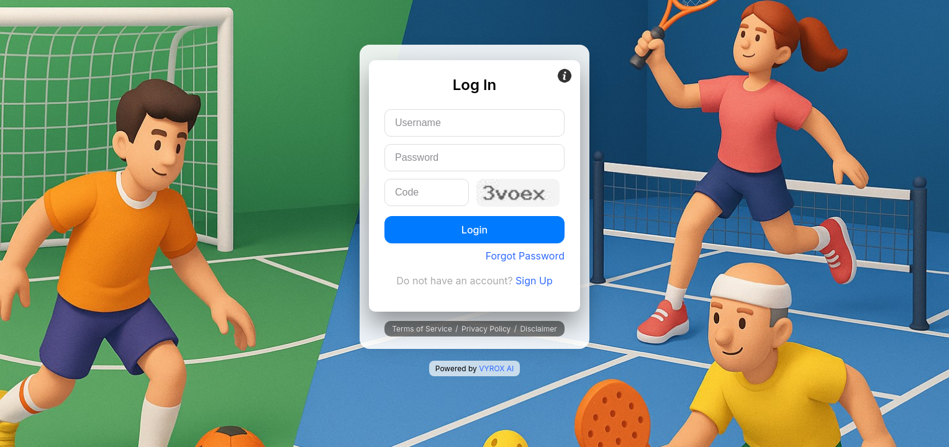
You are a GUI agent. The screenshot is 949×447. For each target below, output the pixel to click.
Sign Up (534, 280)
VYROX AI (496, 368)
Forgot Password (525, 256)
